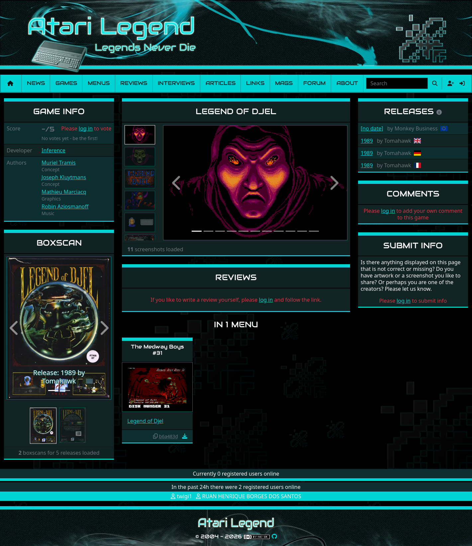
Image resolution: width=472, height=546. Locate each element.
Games (66, 83)
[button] (14, 328)
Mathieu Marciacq (64, 191)
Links (255, 83)
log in (86, 128)
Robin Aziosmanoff (65, 206)
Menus (99, 83)
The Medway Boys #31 (157, 349)
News (36, 83)
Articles (221, 83)
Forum (314, 83)
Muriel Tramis (59, 162)
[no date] (372, 128)
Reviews (133, 83)
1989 (367, 140)
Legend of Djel (145, 421)
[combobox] (397, 83)
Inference (53, 150)
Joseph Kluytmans (64, 177)
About (347, 83)
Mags (284, 83)
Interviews (176, 83)
